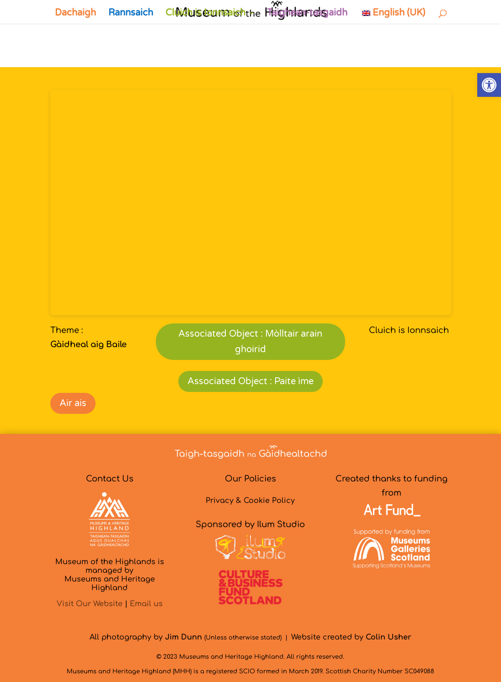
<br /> (250, 202)
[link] (489, 85)
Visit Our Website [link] (90, 604)
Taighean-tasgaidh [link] (307, 14)
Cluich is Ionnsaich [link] (205, 14)
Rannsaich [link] (130, 14)
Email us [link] (146, 604)
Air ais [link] (72, 403)
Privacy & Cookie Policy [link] (250, 501)
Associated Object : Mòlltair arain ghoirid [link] (250, 341)
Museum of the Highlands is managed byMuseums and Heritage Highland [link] (109, 575)
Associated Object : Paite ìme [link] (250, 381)
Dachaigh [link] (75, 14)
